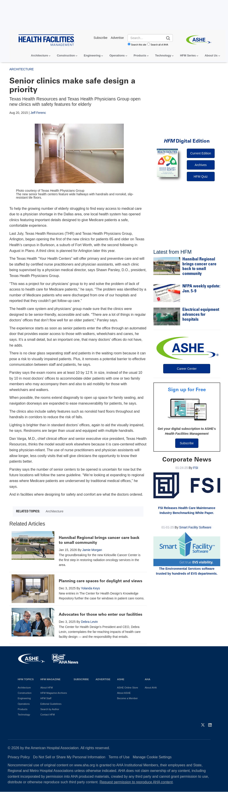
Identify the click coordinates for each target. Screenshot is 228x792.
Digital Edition (187, 141)
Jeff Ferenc (38, 112)
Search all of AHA (159, 45)
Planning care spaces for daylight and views (100, 580)
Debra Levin (89, 622)
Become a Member (127, 698)
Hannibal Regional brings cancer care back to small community (99, 540)
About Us (211, 55)
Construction (66, 55)
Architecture (39, 55)
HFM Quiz (201, 176)
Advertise (103, 679)
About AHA (151, 687)
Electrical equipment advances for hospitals (200, 315)
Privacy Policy (19, 757)
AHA (147, 679)
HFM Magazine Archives (53, 693)
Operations (117, 55)
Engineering (92, 55)
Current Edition (200, 153)
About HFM (46, 687)
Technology (163, 55)
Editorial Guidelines (50, 704)
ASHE (120, 679)
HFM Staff (45, 698)
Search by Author (49, 709)
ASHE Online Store (127, 687)
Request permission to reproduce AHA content (136, 782)
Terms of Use (119, 757)
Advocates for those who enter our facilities (100, 614)
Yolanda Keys (90, 588)
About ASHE (124, 693)
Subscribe (187, 443)
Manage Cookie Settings (152, 757)
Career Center (187, 368)
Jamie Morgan (92, 550)
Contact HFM (47, 714)
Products (140, 55)
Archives (201, 165)
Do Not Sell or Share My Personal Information (69, 757)
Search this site (138, 45)
